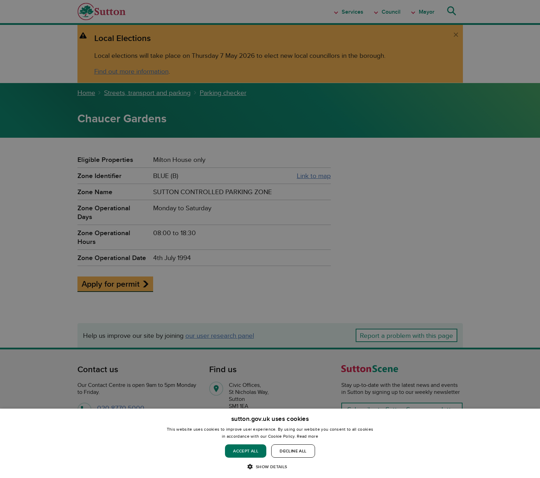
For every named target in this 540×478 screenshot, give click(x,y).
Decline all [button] (293, 451)
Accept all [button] (245, 451)
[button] (270, 466)
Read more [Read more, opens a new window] (307, 436)
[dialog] (270, 443)
